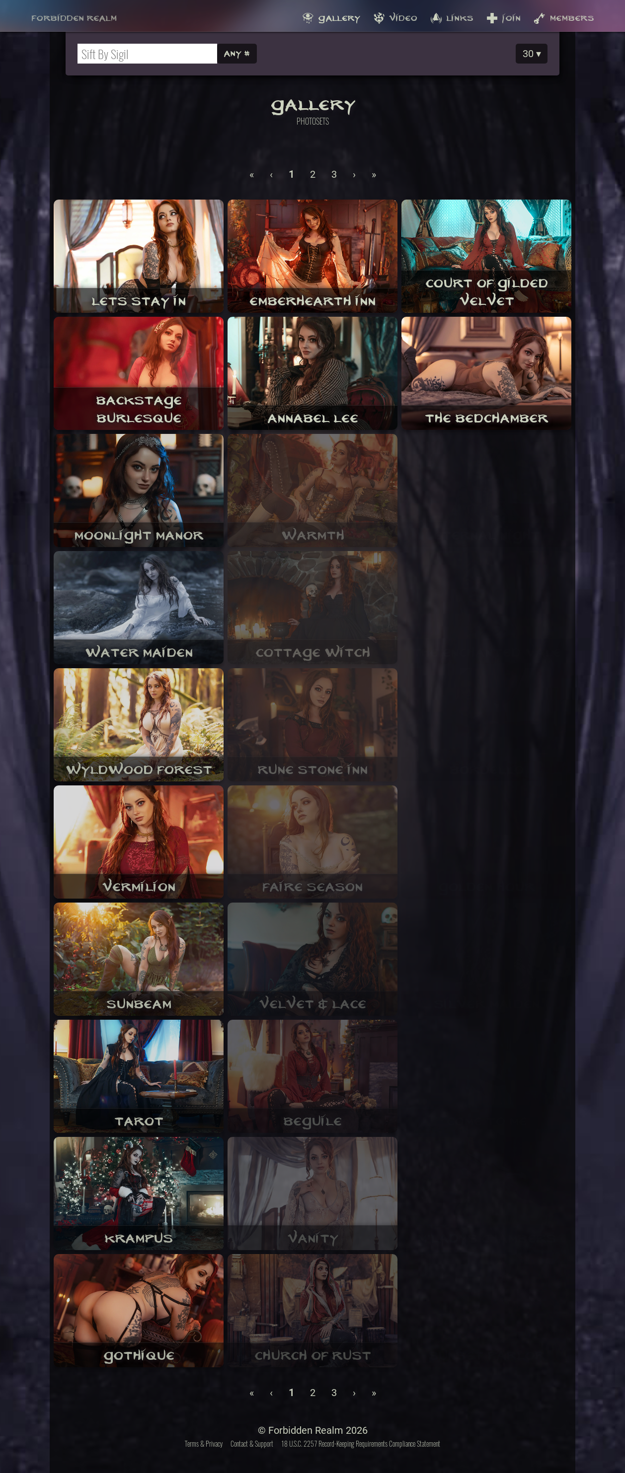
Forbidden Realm (74, 15)
